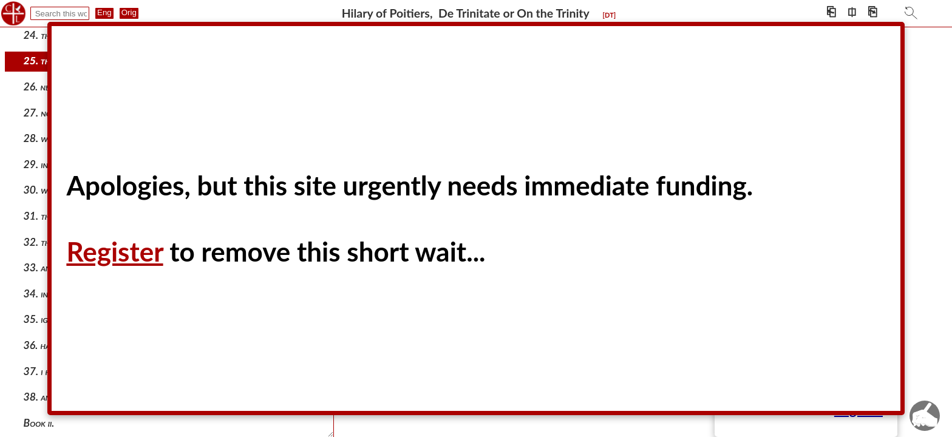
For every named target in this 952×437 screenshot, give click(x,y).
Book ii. (39, 422)
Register (114, 251)
